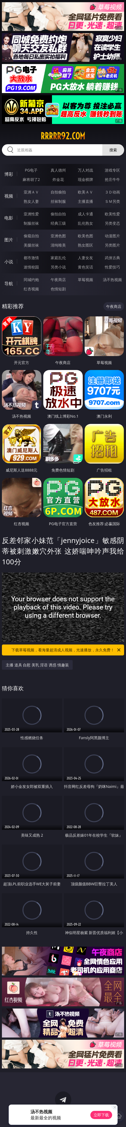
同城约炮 (31, 279)
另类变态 (112, 223)
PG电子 (31, 170)
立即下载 (101, 1114)
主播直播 (85, 201)
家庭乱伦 (58, 257)
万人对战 (85, 170)
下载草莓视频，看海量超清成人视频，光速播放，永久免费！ (66, 650)
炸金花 (58, 179)
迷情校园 (31, 267)
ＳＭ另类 (112, 201)
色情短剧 (58, 288)
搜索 (113, 149)
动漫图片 (112, 235)
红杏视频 (31, 288)
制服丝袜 (31, 223)
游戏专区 (112, 170)
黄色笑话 (85, 267)
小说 (8, 262)
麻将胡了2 (31, 179)
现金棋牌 (85, 179)
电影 (8, 218)
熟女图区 (85, 245)
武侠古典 (112, 257)
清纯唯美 (58, 245)
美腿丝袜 (31, 245)
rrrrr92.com (63, 136)
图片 (8, 240)
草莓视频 (85, 279)
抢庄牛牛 (112, 179)
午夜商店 (58, 279)
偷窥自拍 (31, 235)
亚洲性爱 (31, 213)
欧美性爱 (112, 213)
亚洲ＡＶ (31, 192)
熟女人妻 (31, 201)
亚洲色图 (58, 235)
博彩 (8, 174)
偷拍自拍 (58, 213)
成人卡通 (85, 213)
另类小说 (58, 267)
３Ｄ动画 (112, 192)
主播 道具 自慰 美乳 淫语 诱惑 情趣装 (37, 664)
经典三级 (58, 223)
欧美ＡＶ (85, 192)
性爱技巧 (112, 267)
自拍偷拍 (58, 192)
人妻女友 (85, 257)
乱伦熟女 (85, 223)
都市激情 (31, 257)
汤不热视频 (112, 279)
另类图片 (112, 245)
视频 (8, 196)
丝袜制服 (58, 201)
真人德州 (58, 170)
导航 (8, 284)
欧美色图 (85, 235)
